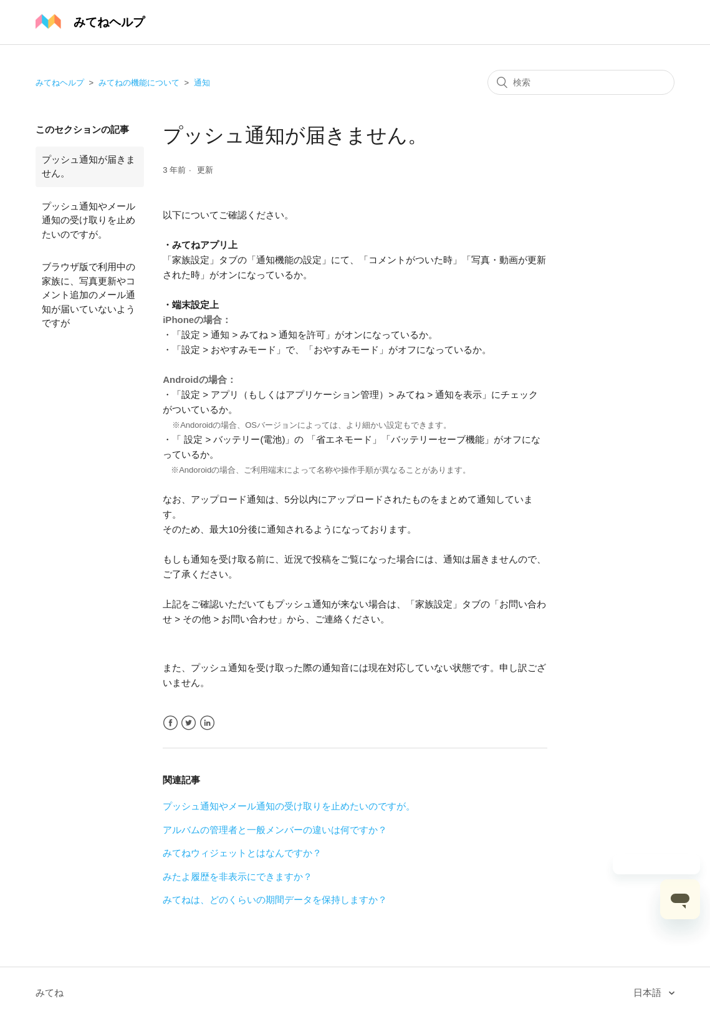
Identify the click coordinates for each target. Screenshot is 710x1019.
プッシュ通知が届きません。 (88, 166)
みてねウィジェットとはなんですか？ (242, 853)
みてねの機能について (139, 82)
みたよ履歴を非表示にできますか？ (237, 876)
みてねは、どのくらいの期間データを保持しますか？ (275, 899)
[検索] (580, 82)
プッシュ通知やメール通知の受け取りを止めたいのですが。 (88, 220)
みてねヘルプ (60, 82)
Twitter (188, 723)
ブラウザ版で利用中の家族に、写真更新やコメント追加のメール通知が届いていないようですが (88, 294)
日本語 (648, 992)
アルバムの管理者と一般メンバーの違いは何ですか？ (275, 829)
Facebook (170, 723)
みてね (50, 992)
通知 (202, 82)
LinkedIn (207, 723)
